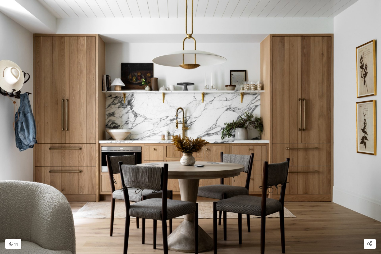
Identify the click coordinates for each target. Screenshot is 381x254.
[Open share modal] (370, 244)
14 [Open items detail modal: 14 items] (13, 244)
